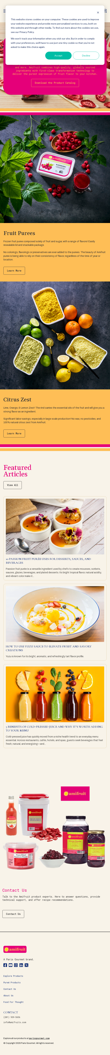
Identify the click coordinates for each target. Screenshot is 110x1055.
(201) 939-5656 (11, 1017)
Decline (86, 55)
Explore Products (13, 976)
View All (12, 485)
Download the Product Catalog (55, 82)
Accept (58, 55)
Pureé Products (12, 982)
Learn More (14, 270)
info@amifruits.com (14, 1022)
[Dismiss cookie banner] (98, 13)
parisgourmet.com (39, 1038)
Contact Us (13, 914)
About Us (8, 995)
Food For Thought (13, 1002)
